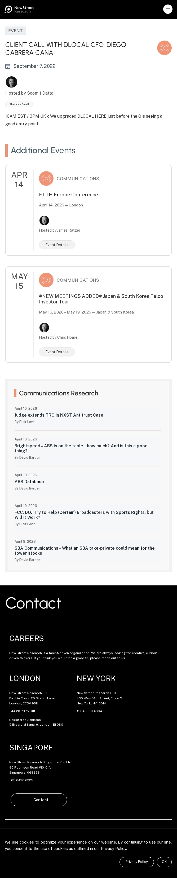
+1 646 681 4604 (89, 711)
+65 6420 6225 (21, 780)
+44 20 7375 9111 (22, 711)
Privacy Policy (137, 862)
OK (164, 862)
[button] (168, 9)
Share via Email (19, 104)
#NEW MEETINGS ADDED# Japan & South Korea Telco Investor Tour (101, 299)
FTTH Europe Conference (68, 194)
